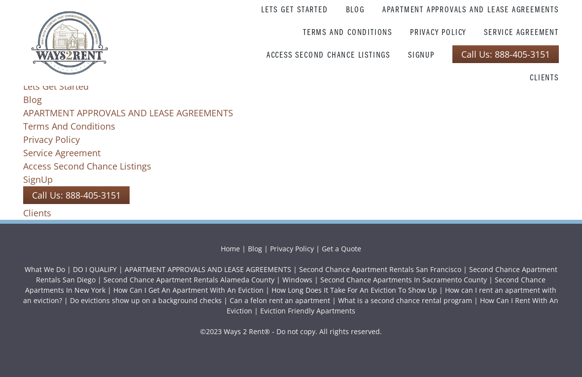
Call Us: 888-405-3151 (505, 54)
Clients (544, 77)
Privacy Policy (438, 31)
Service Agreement (521, 31)
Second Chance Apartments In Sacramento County (403, 279)
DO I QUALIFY (95, 269)
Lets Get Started (294, 9)
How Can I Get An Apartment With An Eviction (188, 290)
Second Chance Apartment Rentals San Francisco (380, 269)
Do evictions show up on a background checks (146, 300)
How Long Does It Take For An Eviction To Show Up (354, 290)
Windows (297, 279)
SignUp (421, 54)
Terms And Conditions (347, 31)
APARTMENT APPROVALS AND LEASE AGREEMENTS (470, 9)
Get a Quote (341, 248)
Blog (355, 9)
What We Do (45, 269)
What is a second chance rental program (405, 300)
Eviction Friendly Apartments (307, 310)
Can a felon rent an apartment (280, 300)
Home (231, 248)
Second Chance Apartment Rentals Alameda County (188, 279)
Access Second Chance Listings (328, 54)
